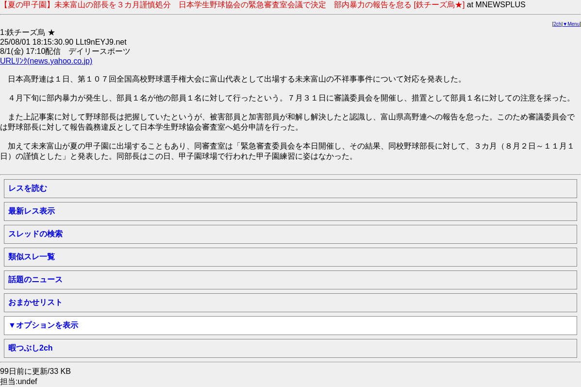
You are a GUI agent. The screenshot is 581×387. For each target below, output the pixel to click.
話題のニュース (35, 279)
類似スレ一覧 (31, 256)
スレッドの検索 (35, 234)
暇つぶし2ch (30, 348)
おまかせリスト (35, 302)
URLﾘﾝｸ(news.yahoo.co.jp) (46, 61)
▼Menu (571, 24)
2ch (558, 24)
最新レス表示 (31, 211)
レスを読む (27, 188)
